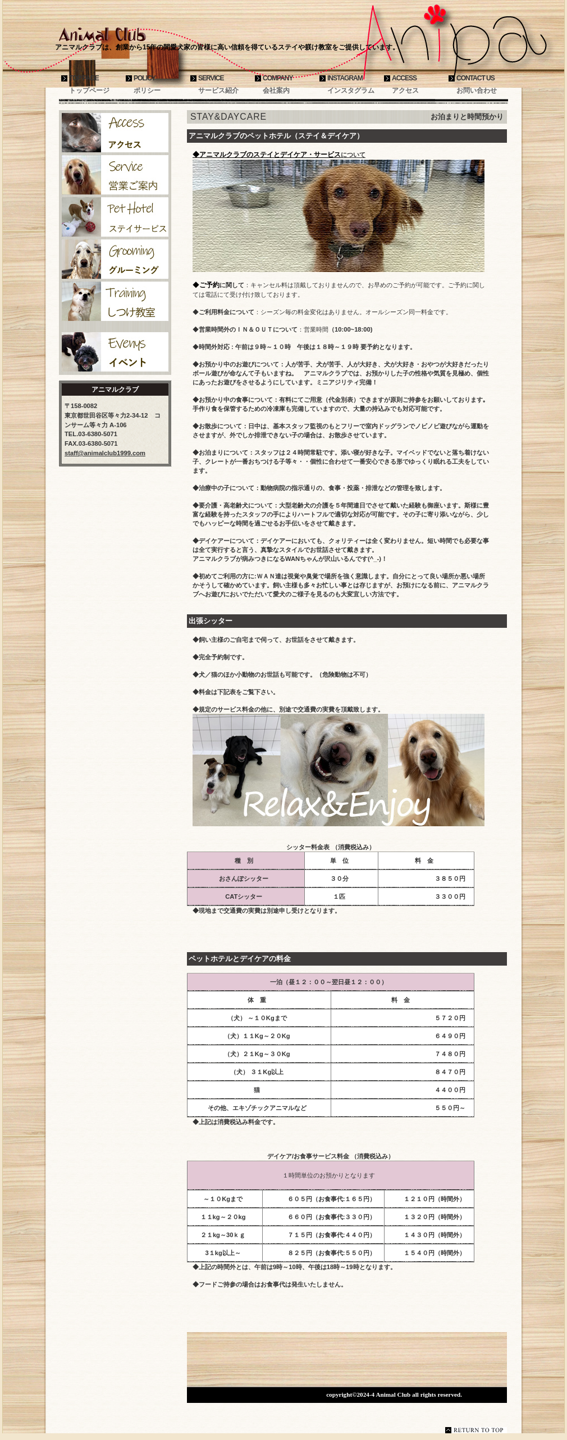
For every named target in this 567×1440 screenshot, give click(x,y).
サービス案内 (115, 174)
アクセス (115, 132)
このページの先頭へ (476, 1430)
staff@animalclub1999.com (105, 453)
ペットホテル (115, 217)
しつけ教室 (115, 301)
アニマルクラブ (137, 34)
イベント (115, 352)
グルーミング (115, 259)
